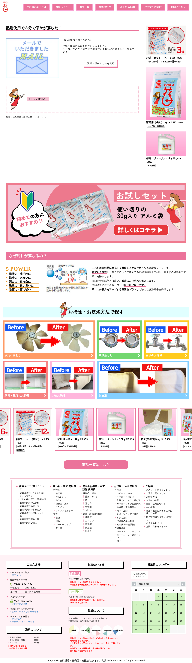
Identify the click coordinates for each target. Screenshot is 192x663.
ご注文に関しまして (156, 493)
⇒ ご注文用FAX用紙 (18, 604)
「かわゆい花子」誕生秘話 (33, 499)
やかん (59, 500)
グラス (59, 528)
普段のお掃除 (167, 339)
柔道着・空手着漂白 (126, 507)
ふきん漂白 (122, 518)
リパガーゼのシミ (125, 497)
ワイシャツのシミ (125, 493)
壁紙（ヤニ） (91, 496)
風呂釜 (88, 528)
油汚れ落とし (48, 339)
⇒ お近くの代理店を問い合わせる (24, 612)
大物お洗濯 (72, 379)
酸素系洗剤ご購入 (28, 523)
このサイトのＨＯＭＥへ (158, 490)
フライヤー (61, 507)
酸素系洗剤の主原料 (29, 503)
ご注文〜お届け (153, 7)
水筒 (58, 521)
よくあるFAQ (127, 7)
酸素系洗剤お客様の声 (30, 510)
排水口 (88, 531)
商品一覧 (84, 7)
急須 (58, 518)
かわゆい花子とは (36, 7)
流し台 (88, 503)
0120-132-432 (21, 584)
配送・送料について (156, 504)
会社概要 (150, 507)
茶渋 (55, 514)
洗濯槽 (88, 524)
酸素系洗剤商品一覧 (29, 519)
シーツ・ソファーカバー (129, 531)
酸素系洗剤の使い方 (29, 506)
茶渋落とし (120, 339)
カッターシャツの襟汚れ (129, 504)
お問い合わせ (178, 7)
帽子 (119, 541)
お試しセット (63, 7)
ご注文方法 (151, 497)
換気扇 (59, 493)
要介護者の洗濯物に (126, 524)
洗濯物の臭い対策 (125, 521)
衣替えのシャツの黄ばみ (129, 500)
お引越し (89, 510)
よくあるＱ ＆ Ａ (154, 523)
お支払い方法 (152, 500)
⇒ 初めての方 (16, 619)
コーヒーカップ (63, 524)
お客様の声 (105, 7)
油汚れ (56, 490)
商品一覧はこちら (96, 465)
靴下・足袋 (122, 511)
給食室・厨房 (62, 504)
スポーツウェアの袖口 (127, 514)
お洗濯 (143, 379)
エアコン (89, 521)
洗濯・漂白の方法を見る (100, 63)
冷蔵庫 (88, 517)
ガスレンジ (61, 497)
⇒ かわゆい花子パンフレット (22, 622)
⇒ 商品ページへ (16, 575)
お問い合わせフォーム (157, 526)
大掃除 (88, 507)
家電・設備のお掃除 (25, 379)
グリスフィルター (64, 511)
